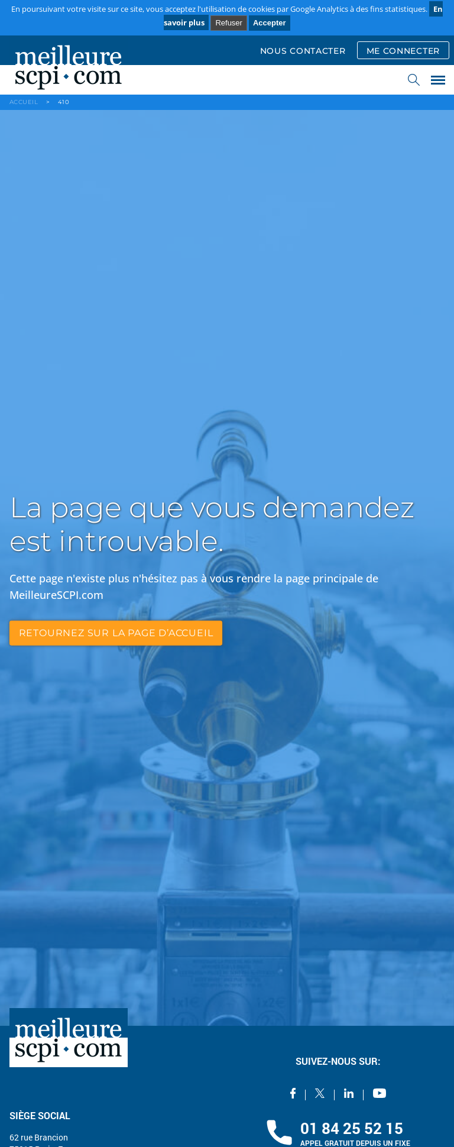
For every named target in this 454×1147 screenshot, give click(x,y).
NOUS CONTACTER (303, 51)
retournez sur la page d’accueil (116, 633)
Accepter (269, 22)
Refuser (228, 22)
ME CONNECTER (403, 51)
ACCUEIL (23, 102)
